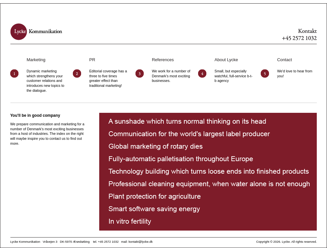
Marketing (36, 59)
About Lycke (226, 59)
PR (92, 59)
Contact (284, 59)
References (163, 59)
